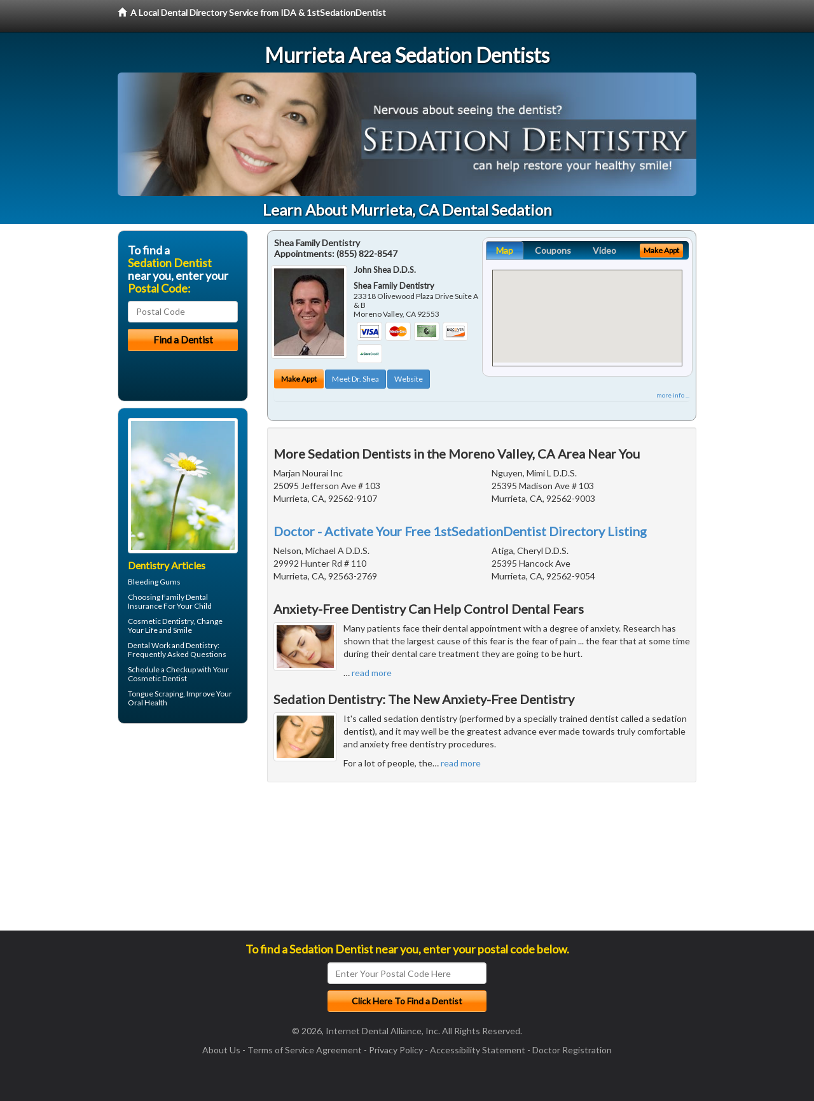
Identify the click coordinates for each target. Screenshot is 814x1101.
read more (372, 672)
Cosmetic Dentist (157, 678)
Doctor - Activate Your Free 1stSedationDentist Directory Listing (460, 531)
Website (408, 379)
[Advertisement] (183, 832)
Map (504, 250)
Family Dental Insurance (168, 601)
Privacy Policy (396, 1049)
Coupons (553, 250)
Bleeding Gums (154, 581)
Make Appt (299, 379)
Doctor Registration (572, 1049)
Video (604, 250)
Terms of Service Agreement (304, 1049)
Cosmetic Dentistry (160, 621)
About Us (221, 1049)
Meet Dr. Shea (355, 379)
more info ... (672, 395)
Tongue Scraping (155, 693)
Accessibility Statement (477, 1049)
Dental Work (149, 645)
